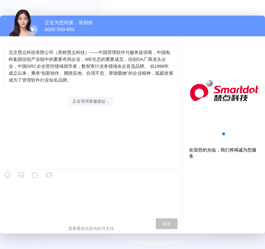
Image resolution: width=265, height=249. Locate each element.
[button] (223, 133)
